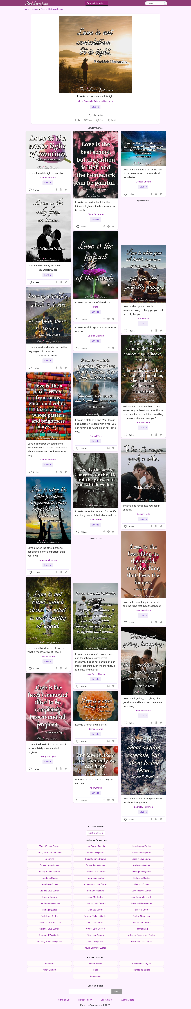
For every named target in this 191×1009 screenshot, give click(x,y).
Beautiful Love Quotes (95, 859)
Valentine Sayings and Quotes (141, 935)
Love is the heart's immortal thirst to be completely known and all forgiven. (47, 748)
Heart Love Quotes (49, 884)
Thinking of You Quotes (49, 935)
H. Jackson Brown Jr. (48, 560)
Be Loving (49, 859)
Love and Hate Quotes (141, 903)
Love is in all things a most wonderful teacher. (95, 329)
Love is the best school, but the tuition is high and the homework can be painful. (95, 206)
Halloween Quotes (141, 878)
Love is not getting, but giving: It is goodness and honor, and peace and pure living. (143, 702)
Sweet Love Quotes (95, 929)
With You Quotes (95, 941)
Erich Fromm (95, 519)
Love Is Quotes (95, 833)
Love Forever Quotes (141, 890)
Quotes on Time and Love (49, 922)
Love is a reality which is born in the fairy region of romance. (47, 349)
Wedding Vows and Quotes (49, 941)
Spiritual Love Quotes (49, 929)
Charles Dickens (96, 335)
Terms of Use (64, 999)
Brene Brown (143, 422)
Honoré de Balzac (141, 970)
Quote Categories (97, 3)
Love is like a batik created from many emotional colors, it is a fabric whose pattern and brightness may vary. (47, 449)
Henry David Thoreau (96, 674)
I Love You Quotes (95, 852)
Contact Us (106, 999)
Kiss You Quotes (141, 884)
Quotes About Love (141, 916)
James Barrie (48, 656)
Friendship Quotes (49, 878)
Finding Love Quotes (141, 871)
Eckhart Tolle (95, 436)
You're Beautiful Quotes (95, 948)
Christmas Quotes (141, 865)
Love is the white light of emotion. (46, 173)
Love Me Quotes (95, 897)
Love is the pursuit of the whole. (92, 302)
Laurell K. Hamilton (143, 807)
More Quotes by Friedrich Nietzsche (95, 101)
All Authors (49, 963)
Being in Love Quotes (142, 859)
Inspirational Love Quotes (95, 884)
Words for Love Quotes (141, 941)
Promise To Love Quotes (95, 916)
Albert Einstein (49, 970)
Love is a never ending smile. (91, 724)
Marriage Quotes (49, 910)
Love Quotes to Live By (141, 897)
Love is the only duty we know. (44, 265)
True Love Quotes (95, 935)
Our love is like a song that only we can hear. (94, 781)
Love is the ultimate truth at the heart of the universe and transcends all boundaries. (143, 173)
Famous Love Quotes (95, 871)
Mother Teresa (95, 963)
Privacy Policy (85, 999)
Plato (95, 306)
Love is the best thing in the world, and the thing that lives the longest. (142, 604)
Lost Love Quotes (95, 890)
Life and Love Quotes (49, 890)
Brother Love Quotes (95, 865)
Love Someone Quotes (49, 903)
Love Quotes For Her (141, 846)
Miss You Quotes (96, 910)
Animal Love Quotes (141, 852)
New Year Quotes (142, 910)
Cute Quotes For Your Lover (49, 852)
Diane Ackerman (48, 177)
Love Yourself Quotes (96, 903)
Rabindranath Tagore (141, 963)
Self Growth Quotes (141, 922)
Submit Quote (127, 999)
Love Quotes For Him (95, 846)
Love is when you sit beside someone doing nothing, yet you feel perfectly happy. (143, 310)
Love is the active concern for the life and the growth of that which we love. (95, 513)
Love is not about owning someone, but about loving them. (142, 800)
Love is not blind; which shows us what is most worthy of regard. (46, 650)
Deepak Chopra (143, 181)
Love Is (95, 107)
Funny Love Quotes (95, 878)
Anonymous (143, 318)
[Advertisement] (143, 222)
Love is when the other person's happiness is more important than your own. (46, 551)
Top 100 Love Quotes (49, 846)
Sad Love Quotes (95, 922)
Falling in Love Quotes (49, 871)
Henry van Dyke (143, 610)
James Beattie (96, 729)
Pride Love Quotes (49, 916)
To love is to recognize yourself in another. (141, 507)
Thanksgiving (142, 929)
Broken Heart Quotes (49, 865)
